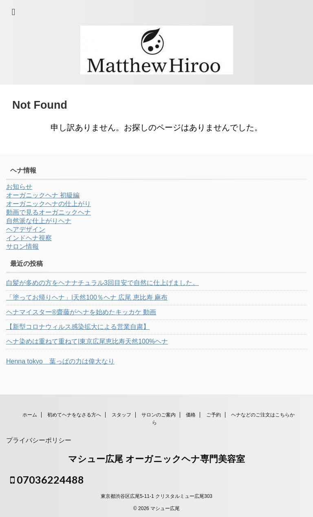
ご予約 (213, 415)
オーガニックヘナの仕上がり (48, 203)
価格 (191, 415)
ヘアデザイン (25, 229)
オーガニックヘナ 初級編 (42, 195)
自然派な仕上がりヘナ (38, 220)
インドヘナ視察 (29, 237)
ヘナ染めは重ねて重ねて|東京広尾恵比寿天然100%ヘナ (87, 341)
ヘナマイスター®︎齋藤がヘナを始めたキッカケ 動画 (81, 312)
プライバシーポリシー (38, 440)
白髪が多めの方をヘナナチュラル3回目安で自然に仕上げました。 (102, 282)
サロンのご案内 (158, 415)
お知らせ (19, 186)
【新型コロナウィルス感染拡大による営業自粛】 (78, 326)
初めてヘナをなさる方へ (74, 415)
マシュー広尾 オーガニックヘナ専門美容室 (156, 459)
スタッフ (121, 415)
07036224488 (47, 479)
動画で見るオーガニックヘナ (48, 212)
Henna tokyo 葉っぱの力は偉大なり (60, 361)
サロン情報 (22, 246)
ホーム (29, 415)
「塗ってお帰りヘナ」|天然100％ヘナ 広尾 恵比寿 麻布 (87, 297)
